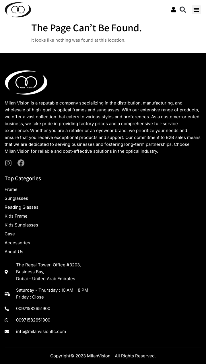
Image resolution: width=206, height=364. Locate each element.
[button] (183, 10)
